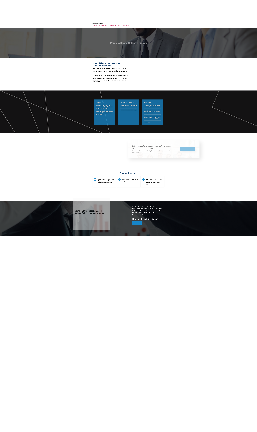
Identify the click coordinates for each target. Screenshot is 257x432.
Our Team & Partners (115, 25)
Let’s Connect (126, 25)
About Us (95, 25)
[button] (137, 225)
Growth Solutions (103, 25)
